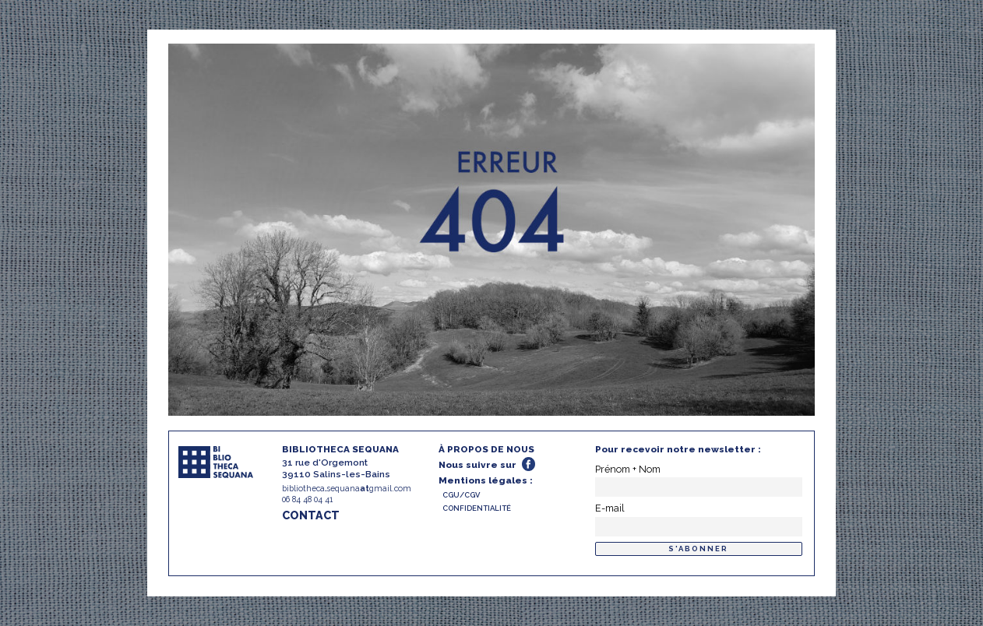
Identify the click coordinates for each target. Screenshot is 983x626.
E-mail (610, 508)
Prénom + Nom (628, 469)
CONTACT (311, 515)
